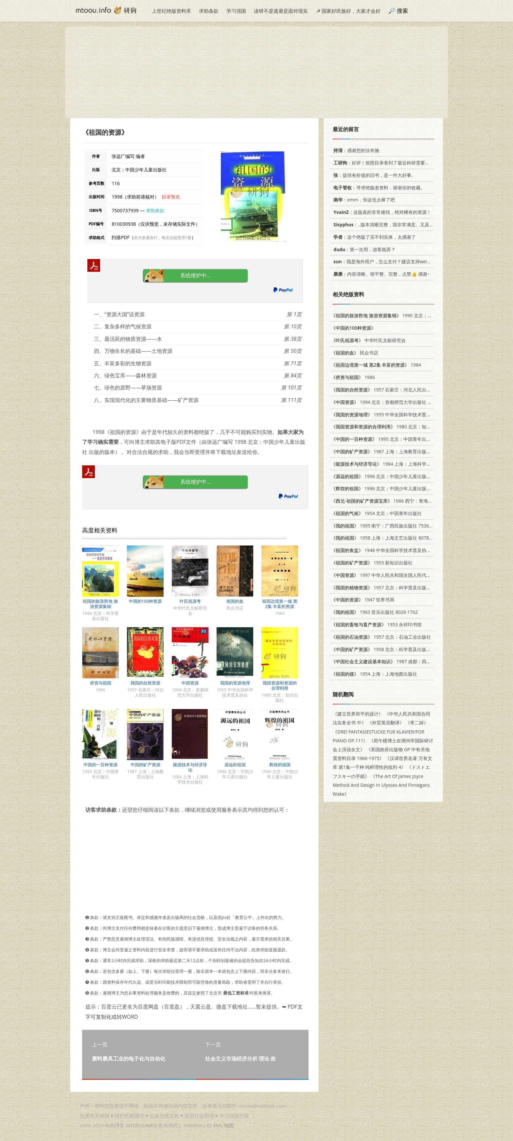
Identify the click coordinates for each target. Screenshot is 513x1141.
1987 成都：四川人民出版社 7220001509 (406, 661)
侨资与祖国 (100, 683)
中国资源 (190, 683)
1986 (353, 377)
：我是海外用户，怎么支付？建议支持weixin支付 (386, 261)
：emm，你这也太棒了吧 (363, 200)
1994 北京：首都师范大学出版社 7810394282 (392, 402)
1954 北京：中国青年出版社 (376, 513)
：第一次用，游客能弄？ (363, 249)
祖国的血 (234, 601)
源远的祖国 (235, 765)
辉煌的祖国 (280, 765)
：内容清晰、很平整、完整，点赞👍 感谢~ (380, 274)
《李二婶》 (416, 722)
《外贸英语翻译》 (385, 722)
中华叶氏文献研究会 (368, 340)
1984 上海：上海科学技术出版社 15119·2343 (403, 464)
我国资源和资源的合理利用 (280, 685)
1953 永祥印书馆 (376, 624)
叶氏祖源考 (190, 601)
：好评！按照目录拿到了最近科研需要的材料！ (387, 163)
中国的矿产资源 (145, 765)
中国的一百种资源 (100, 765)
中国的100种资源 (145, 601)
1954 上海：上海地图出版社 (374, 674)
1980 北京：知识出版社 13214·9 (397, 427)
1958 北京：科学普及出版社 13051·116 (392, 649)
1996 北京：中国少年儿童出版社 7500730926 (394, 476)
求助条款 (209, 11)
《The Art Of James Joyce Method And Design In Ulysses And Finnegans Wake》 (381, 785)
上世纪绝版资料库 (171, 11)
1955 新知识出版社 (372, 563)
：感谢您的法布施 (355, 150)
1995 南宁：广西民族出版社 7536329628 (388, 526)
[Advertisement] (256, 72)
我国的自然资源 (145, 683)
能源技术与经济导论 (190, 767)
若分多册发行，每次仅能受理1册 (162, 237)
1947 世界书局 (362, 599)
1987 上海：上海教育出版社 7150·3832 (392, 451)
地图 (229, 1125)
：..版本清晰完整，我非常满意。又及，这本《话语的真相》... (405, 224)
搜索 (402, 10)
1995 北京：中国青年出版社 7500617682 (397, 439)
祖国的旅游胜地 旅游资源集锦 (100, 603)
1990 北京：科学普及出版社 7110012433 (409, 315)
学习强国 (236, 11)
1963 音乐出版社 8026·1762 (374, 612)
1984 (376, 365)
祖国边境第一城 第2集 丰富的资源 (279, 603)
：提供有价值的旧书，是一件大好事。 (373, 175)
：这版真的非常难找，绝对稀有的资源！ (381, 212)
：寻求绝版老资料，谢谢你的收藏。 (378, 187)
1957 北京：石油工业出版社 (381, 637)
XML (218, 1125)
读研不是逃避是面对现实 (281, 11)
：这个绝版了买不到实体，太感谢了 (373, 237)
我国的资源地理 (235, 683)
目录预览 (171, 197)
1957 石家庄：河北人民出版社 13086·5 (392, 390)
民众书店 (354, 353)
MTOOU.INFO (141, 1125)
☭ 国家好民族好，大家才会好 (348, 11)
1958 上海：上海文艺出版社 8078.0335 (386, 538)
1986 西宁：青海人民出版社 (391, 501)
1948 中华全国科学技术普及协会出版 (385, 550)
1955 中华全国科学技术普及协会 (385, 414)
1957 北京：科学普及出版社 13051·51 (391, 587)
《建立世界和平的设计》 (358, 714)
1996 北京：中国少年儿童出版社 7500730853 (394, 488)
